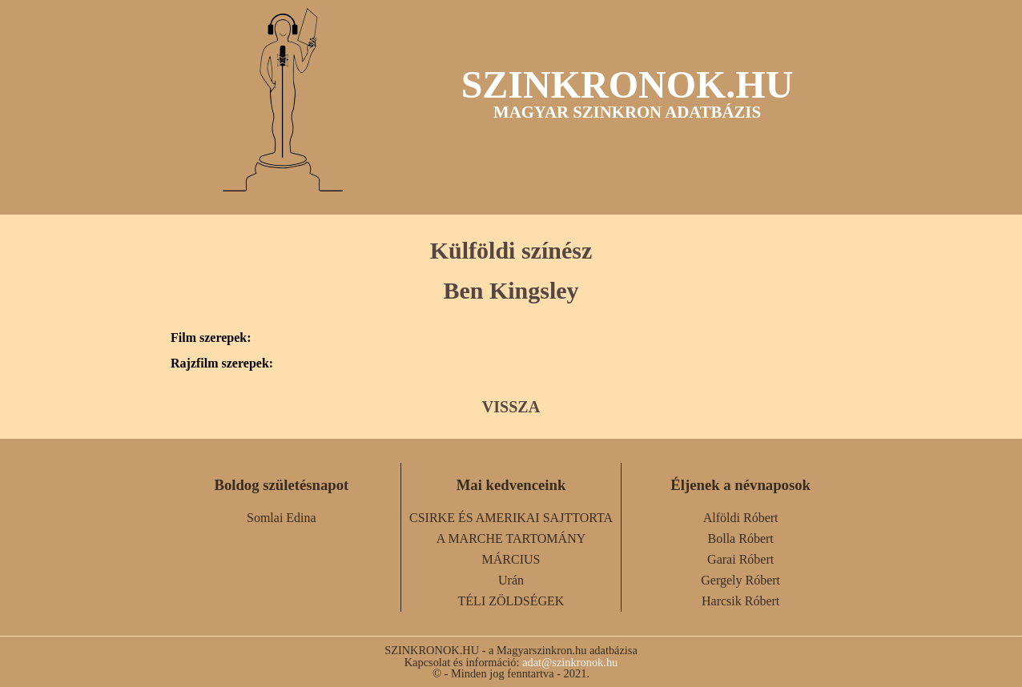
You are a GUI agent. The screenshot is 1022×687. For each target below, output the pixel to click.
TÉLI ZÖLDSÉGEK (511, 601)
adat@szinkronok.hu (570, 662)
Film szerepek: (211, 337)
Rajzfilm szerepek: (222, 363)
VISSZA (511, 407)
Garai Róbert (740, 559)
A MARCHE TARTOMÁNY (511, 538)
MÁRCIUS (511, 559)
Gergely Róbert (740, 580)
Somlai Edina (281, 517)
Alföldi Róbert (741, 517)
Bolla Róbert (741, 538)
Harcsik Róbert (740, 601)
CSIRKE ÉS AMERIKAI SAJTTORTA (511, 517)
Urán (511, 580)
